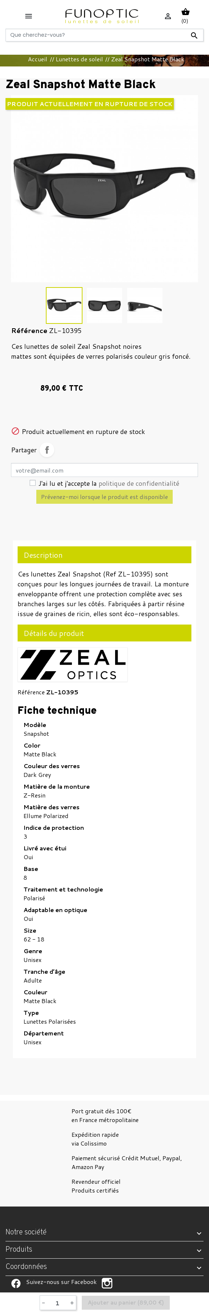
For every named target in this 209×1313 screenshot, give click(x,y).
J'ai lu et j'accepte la (108, 483)
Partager (47, 449)
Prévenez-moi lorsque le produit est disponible (104, 496)
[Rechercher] (104, 35)
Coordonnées (26, 1267)
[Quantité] (58, 1303)
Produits (19, 1250)
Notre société (26, 1232)
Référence (31, 692)
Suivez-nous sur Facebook (15, 1283)
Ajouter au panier (126, 1303)
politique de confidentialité (139, 483)
